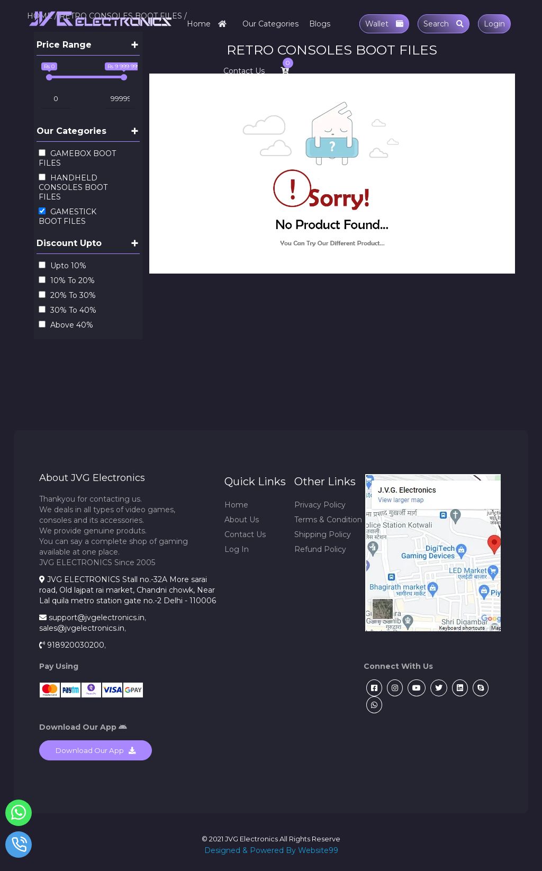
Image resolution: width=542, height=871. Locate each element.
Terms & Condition (328, 519)
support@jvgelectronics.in (96, 617)
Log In (236, 549)
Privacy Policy (320, 505)
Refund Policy (320, 549)
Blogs (319, 24)
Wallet (384, 24)
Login (494, 24)
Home (209, 24)
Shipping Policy (322, 534)
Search (443, 24)
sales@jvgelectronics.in (81, 628)
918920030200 (75, 645)
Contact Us (244, 71)
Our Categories (270, 24)
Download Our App (96, 750)
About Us (241, 519)
